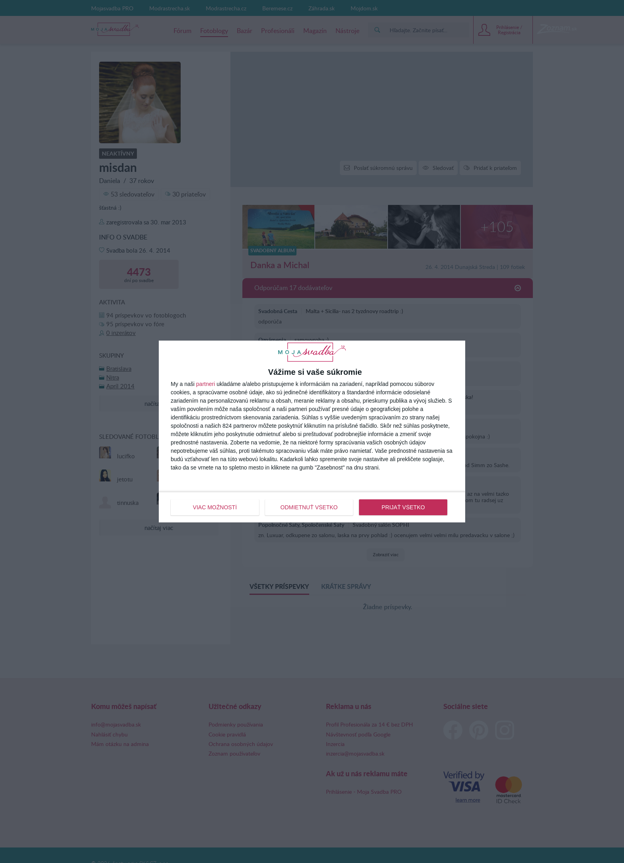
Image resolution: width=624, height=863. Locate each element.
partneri (205, 384)
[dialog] (312, 431)
